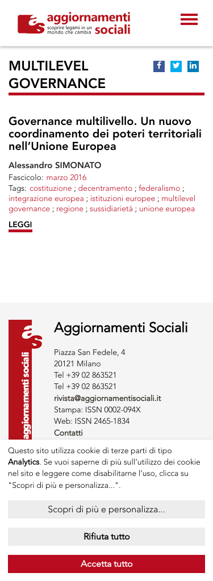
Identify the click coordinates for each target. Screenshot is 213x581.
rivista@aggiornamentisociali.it (107, 398)
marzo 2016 (66, 177)
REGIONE (69, 209)
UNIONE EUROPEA (167, 209)
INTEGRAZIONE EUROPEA (46, 198)
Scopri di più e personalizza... (106, 509)
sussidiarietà (111, 209)
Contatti (68, 433)
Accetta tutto (107, 563)
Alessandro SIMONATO (55, 165)
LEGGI (20, 224)
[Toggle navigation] (189, 20)
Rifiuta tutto (106, 536)
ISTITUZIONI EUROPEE (123, 198)
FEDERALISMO (159, 188)
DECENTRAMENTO (105, 188)
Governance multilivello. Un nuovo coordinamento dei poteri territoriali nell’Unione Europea (105, 134)
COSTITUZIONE (51, 188)
